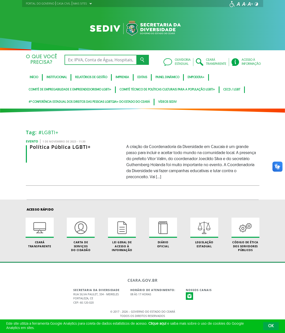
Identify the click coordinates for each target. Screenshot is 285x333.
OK (271, 326)
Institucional (56, 77)
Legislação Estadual (204, 233)
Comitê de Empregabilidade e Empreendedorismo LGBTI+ (70, 89)
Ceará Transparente (39, 233)
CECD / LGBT (231, 89)
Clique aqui (157, 324)
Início (34, 77)
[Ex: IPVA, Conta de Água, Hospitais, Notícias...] (101, 60)
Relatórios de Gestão (91, 77)
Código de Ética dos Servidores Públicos (245, 235)
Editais (142, 77)
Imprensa (122, 77)
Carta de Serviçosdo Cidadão (81, 235)
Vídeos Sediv (167, 102)
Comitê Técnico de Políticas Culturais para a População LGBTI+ (167, 89)
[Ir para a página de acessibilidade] (232, 4)
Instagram (189, 296)
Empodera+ (196, 77)
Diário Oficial (163, 233)
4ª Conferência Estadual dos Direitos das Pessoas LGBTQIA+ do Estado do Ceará (89, 102)
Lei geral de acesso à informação (122, 235)
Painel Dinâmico (167, 77)
